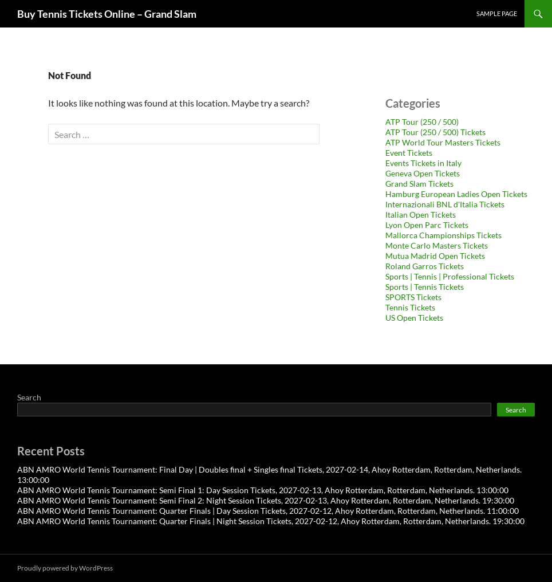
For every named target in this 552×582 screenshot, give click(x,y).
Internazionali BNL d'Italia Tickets (444, 204)
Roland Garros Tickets (424, 266)
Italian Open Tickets (420, 214)
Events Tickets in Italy (423, 163)
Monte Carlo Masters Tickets (436, 245)
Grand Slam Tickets (419, 183)
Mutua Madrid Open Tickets (435, 256)
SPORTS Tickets (413, 297)
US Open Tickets (414, 318)
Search (29, 397)
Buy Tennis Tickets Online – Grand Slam (106, 13)
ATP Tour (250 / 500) (422, 122)
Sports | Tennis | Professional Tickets (449, 276)
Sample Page (496, 13)
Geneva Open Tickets (422, 173)
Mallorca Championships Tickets (443, 235)
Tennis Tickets (410, 307)
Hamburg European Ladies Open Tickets (456, 194)
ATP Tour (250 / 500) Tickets (435, 132)
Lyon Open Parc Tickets (426, 225)
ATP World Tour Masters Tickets (442, 142)
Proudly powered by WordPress (65, 568)
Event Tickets (408, 153)
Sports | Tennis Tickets (424, 287)
